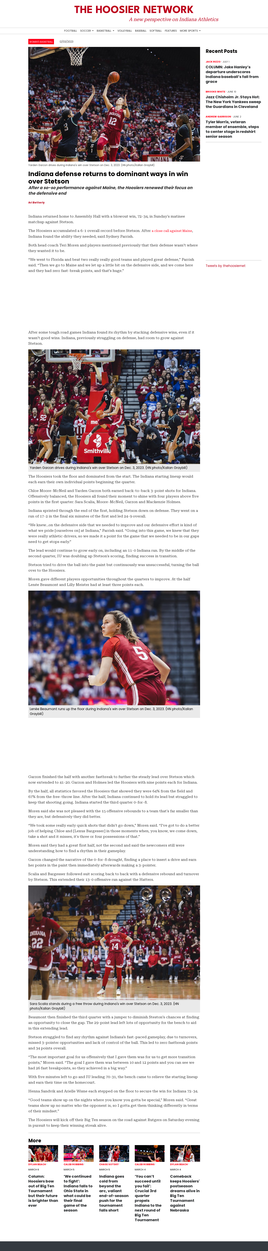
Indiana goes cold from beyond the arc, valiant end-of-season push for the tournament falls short (114, 1193)
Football (70, 31)
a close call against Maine (175, 230)
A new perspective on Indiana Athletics (173, 19)
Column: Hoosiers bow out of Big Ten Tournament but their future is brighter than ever (43, 1191)
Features (171, 31)
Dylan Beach (37, 1164)
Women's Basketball (41, 41)
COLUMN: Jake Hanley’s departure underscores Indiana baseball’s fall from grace (232, 74)
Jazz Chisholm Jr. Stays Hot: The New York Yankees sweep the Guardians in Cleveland (233, 101)
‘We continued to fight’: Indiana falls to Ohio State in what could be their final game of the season (78, 1193)
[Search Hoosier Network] (203, 31)
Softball (156, 31)
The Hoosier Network (134, 10)
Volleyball (124, 31)
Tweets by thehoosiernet (225, 266)
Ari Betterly (36, 202)
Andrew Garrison (218, 116)
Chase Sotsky (109, 1164)
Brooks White (215, 91)
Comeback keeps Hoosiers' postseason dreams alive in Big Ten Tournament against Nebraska (185, 1193)
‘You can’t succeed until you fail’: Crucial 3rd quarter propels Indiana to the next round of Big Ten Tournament (148, 1198)
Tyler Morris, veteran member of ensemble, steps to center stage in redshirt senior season (232, 129)
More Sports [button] (189, 31)
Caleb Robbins (74, 1164)
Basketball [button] (104, 31)
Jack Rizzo (213, 61)
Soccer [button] (86, 31)
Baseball (140, 31)
